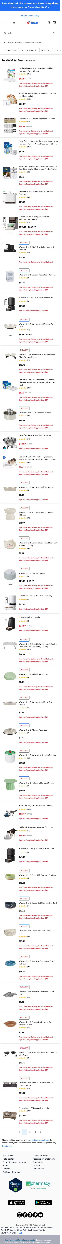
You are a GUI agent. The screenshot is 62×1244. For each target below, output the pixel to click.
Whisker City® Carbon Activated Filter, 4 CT (37, 275)
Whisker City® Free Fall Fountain (32, 573)
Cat (3, 42)
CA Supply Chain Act (16, 1230)
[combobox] (30, 32)
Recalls (4, 1227)
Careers (6, 1169)
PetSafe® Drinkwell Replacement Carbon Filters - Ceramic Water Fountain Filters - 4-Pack (36, 382)
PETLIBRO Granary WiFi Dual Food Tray (35, 596)
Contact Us (38, 1162)
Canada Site (38, 1169)
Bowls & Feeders (15, 42)
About (5, 1165)
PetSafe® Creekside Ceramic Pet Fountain (37, 827)
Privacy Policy (31, 1227)
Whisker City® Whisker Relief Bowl (33, 730)
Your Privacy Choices (11, 1232)
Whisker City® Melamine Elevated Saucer (36, 783)
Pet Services (9, 1156)
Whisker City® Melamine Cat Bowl (33, 674)
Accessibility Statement (44, 1159)
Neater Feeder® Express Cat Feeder (34, 1108)
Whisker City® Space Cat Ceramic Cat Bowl (38, 903)
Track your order (40, 1156)
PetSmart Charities (11, 1172)
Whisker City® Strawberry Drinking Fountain (37, 755)
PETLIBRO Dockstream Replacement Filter (37, 118)
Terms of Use (16, 1227)
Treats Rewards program (14, 1162)
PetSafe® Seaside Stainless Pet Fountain (36, 435)
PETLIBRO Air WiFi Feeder (29, 617)
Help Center (8, 1159)
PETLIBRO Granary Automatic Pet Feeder (36, 848)
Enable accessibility (30, 16)
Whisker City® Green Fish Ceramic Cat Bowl (37, 875)
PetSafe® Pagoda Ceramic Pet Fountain (36, 805)
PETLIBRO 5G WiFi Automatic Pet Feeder (36, 297)
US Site (36, 1165)
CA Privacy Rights (36, 1230)
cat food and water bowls (38, 1140)
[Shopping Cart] (54, 23)
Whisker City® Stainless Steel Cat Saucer (36, 487)
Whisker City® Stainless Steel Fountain (35, 413)
